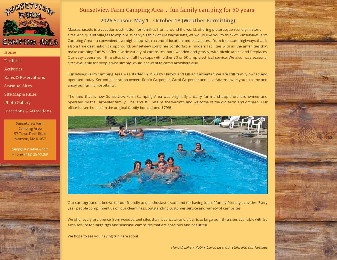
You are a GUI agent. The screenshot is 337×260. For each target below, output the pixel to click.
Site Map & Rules (20, 94)
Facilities (12, 60)
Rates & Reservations (24, 77)
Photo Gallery (17, 102)
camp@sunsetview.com (30, 149)
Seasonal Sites (18, 85)
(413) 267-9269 (36, 154)
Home (10, 52)
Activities (13, 69)
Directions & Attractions (27, 111)
